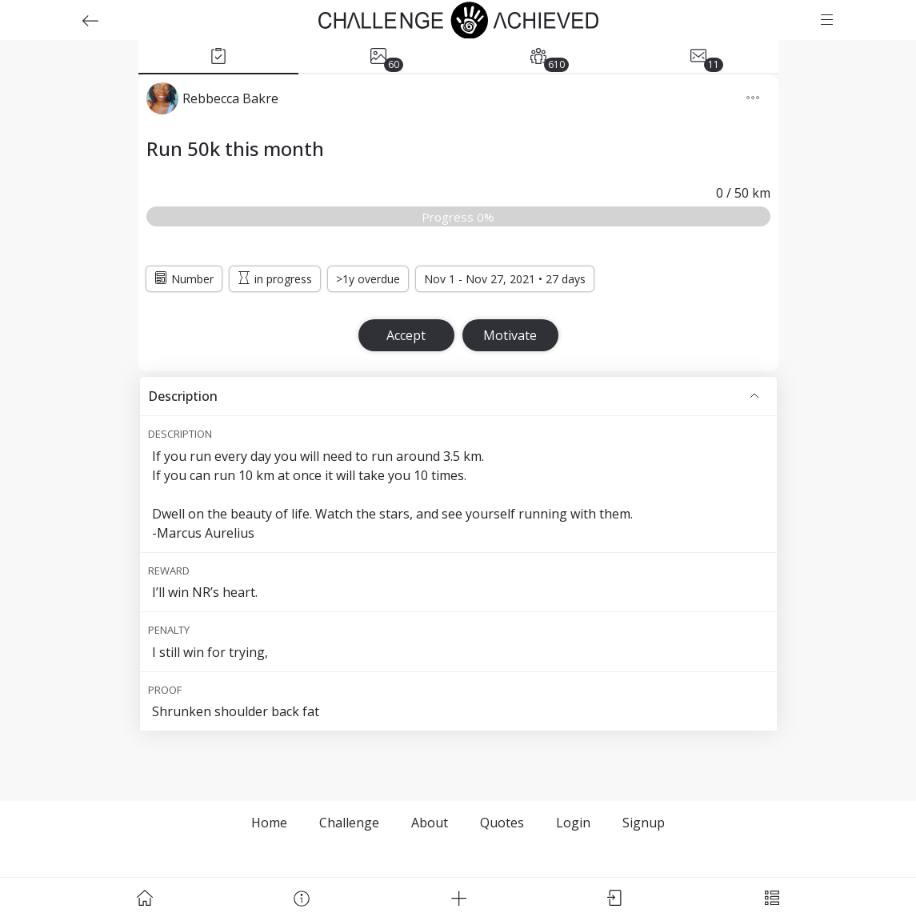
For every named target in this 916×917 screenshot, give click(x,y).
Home (269, 822)
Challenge (349, 822)
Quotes (502, 822)
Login (573, 822)
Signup (643, 822)
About (429, 822)
